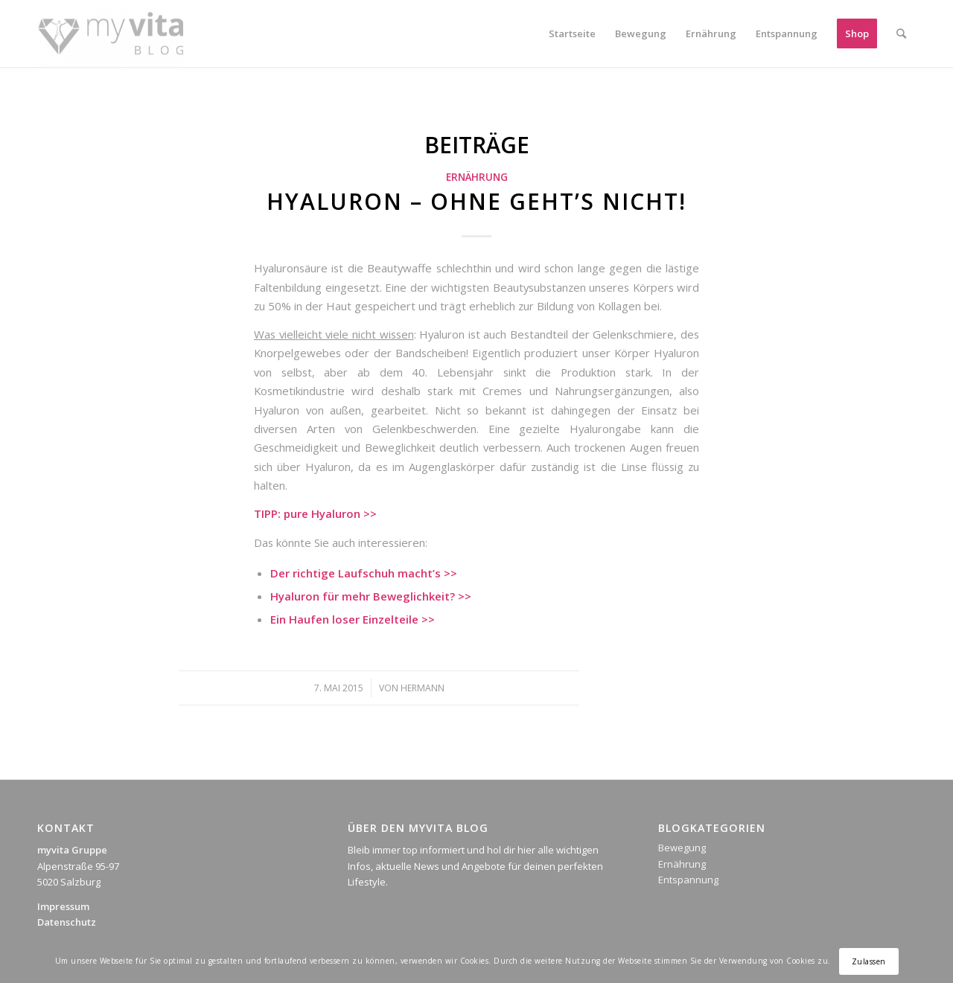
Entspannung (688, 879)
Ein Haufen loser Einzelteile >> (352, 619)
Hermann (422, 688)
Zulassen (869, 961)
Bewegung (682, 847)
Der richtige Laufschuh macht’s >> (363, 573)
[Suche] (901, 33)
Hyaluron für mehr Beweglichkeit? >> (370, 596)
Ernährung (477, 177)
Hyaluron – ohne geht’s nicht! (476, 201)
